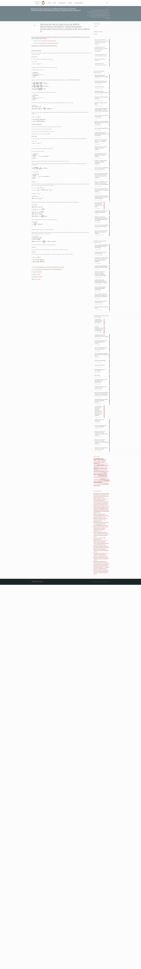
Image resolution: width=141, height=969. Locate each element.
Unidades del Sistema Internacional (53, 79)
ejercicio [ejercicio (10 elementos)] (95, 462)
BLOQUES (94, 578)
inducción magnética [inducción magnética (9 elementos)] (98, 470)
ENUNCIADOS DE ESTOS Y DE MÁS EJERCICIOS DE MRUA (48, 43)
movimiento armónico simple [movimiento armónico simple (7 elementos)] (99, 474)
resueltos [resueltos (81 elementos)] (106, 478)
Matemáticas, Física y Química (102, 578)
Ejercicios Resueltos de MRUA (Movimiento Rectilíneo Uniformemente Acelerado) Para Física (101, 513)
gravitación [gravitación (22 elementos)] (96, 468)
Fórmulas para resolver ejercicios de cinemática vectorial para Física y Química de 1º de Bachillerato (100, 551)
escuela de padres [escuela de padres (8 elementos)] (104, 463)
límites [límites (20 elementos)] (106, 471)
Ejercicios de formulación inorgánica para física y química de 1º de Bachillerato (101, 517)
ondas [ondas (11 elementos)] (99, 476)
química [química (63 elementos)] (103, 476)
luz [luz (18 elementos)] (103, 471)
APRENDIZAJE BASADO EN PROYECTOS (100, 60)
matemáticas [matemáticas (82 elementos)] (102, 473)
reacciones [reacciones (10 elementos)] (96, 477)
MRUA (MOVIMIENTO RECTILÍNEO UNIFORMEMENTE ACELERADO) (50, 267)
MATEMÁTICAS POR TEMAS (37, 276)
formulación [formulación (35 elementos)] (101, 465)
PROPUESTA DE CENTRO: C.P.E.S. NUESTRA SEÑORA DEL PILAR (101, 55)
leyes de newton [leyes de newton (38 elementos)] (98, 471)
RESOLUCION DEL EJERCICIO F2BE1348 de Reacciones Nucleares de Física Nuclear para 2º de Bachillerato (101, 41)
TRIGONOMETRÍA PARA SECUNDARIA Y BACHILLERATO (101, 64)
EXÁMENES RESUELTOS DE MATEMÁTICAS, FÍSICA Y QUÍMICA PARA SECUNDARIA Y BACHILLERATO (101, 49)
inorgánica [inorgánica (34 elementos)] (104, 470)
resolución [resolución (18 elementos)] (100, 477)
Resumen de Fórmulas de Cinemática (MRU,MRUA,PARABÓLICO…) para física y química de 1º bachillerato (101, 564)
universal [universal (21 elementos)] (103, 481)
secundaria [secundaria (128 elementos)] (98, 479)
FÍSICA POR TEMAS (37, 271)
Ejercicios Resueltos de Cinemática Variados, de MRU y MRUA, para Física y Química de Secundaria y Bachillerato (101, 531)
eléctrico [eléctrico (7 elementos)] (99, 463)
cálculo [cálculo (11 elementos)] (99, 459)
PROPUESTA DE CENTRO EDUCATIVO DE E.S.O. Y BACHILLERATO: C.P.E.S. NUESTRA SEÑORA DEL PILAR (101, 521)
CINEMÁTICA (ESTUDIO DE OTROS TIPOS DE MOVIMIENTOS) (49, 269)
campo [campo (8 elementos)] (105, 456)
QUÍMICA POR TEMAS (36, 274)
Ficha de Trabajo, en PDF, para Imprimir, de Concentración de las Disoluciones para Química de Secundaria (101, 500)
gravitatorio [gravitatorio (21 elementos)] (102, 468)
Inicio (107, 8)
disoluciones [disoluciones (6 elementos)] (101, 460)
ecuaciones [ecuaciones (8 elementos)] (105, 460)
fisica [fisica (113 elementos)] (96, 465)
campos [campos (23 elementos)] (104, 457)
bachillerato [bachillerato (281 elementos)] (99, 456)
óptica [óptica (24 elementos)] (98, 482)
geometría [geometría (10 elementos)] (105, 467)
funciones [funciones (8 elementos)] (101, 467)
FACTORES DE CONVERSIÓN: (74, 79)
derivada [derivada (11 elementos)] (102, 459)
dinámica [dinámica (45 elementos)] (96, 460)
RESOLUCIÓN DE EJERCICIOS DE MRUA (49, 40)
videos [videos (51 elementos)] (107, 481)
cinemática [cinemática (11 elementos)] (96, 459)
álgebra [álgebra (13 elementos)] (95, 482)
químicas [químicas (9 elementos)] (107, 476)
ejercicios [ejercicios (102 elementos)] (100, 462)
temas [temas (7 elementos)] (99, 481)
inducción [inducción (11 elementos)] (107, 468)
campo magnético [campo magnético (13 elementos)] (98, 457)
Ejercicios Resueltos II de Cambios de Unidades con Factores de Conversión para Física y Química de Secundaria (101, 568)
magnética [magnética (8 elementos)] (96, 473)
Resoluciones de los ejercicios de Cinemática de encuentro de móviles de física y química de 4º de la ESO (101, 560)
